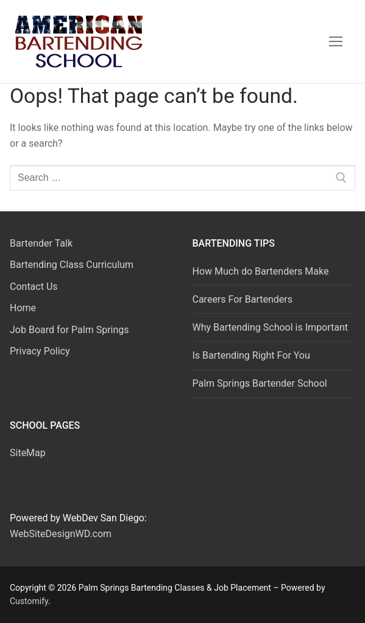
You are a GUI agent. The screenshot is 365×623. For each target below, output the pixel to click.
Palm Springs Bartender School (260, 383)
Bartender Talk (41, 243)
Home (23, 308)
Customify (29, 601)
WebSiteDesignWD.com (61, 534)
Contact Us (34, 286)
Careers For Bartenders (242, 299)
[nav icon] (335, 41)
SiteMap (28, 453)
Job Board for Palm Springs (69, 330)
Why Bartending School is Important (271, 327)
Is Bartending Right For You (251, 355)
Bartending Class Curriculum (71, 264)
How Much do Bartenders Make (261, 271)
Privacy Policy (40, 351)
